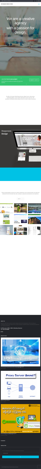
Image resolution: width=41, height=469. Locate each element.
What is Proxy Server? (5, 400)
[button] (38, 1)
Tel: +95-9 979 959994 (5, 329)
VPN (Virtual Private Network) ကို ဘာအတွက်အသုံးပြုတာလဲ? (12, 367)
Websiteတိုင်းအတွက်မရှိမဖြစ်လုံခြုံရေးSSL (9, 433)
